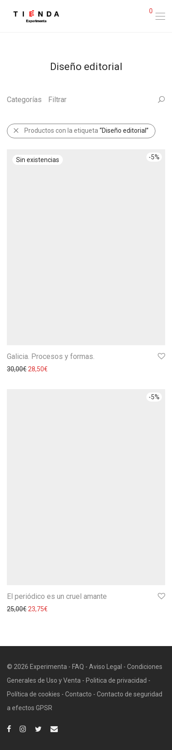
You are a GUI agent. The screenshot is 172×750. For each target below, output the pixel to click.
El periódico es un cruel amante (57, 596)
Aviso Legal (105, 666)
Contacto (78, 694)
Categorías (24, 99)
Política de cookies (33, 694)
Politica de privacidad (116, 680)
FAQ (78, 666)
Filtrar (57, 99)
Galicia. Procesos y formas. (50, 356)
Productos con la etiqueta (81, 130)
